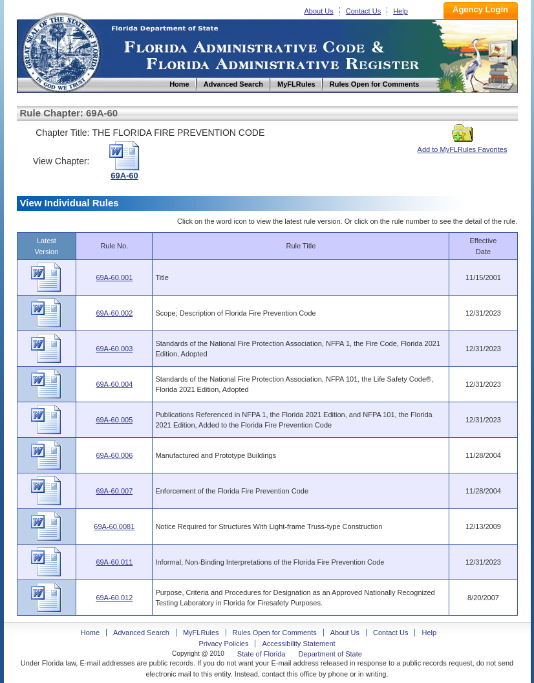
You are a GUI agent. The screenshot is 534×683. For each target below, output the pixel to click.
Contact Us (363, 11)
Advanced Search (141, 632)
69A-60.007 (114, 491)
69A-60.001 (114, 277)
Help (400, 11)
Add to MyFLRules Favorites (462, 145)
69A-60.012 (114, 598)
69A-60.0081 (114, 526)
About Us (319, 11)
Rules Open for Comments (275, 632)
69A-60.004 (114, 384)
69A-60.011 (114, 562)
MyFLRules (201, 632)
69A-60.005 (114, 420)
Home (60, 51)
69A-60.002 (114, 313)
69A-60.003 (114, 348)
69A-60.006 (114, 455)
